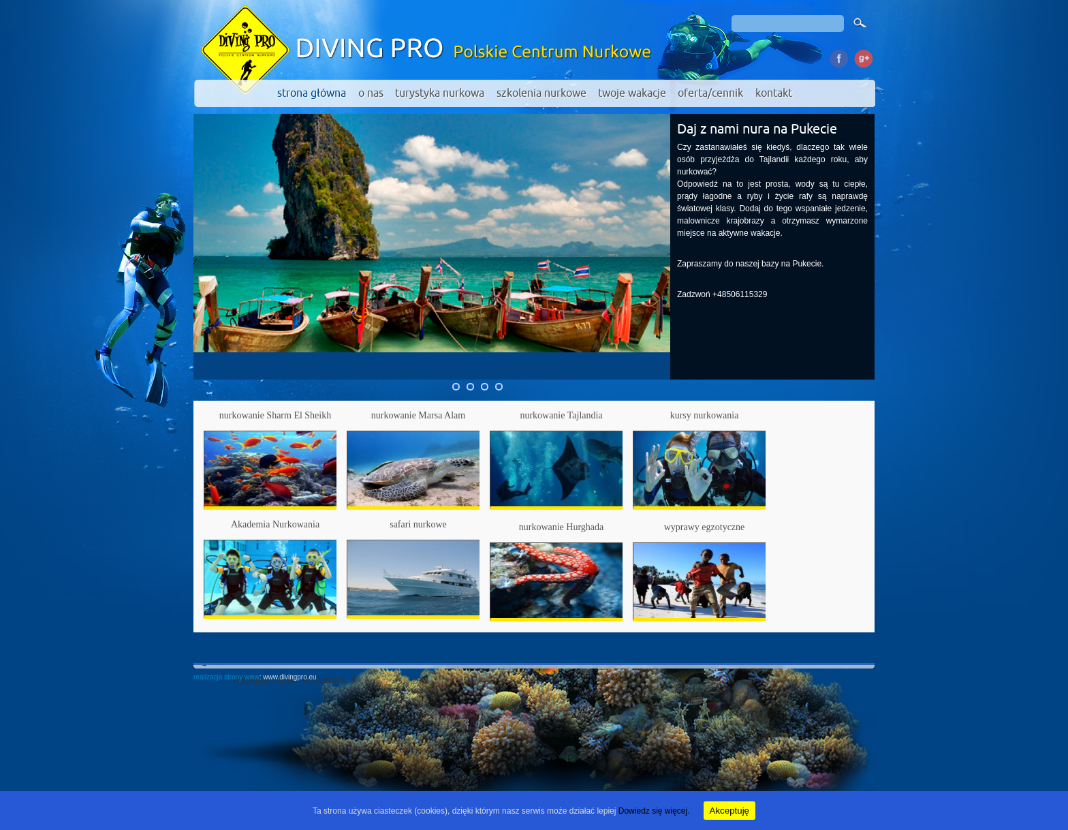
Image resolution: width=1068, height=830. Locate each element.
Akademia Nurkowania (275, 524)
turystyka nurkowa (439, 93)
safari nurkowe (418, 524)
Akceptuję (730, 810)
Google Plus (863, 57)
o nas (370, 93)
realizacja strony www (226, 677)
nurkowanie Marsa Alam (418, 415)
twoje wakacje (632, 93)
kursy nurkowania (704, 415)
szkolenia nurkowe (541, 93)
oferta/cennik (710, 93)
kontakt (773, 93)
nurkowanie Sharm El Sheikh (275, 415)
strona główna (311, 93)
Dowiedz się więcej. (654, 811)
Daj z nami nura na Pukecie (757, 129)
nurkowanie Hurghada (561, 527)
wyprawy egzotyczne (704, 527)
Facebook (839, 57)
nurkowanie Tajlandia (561, 415)
